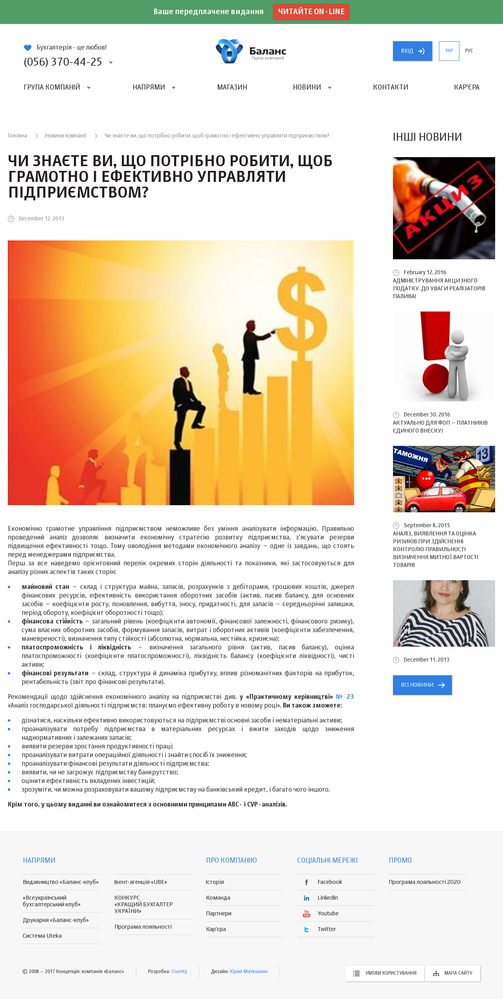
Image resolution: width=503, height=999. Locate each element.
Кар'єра (466, 87)
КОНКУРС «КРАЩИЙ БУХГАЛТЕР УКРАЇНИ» (143, 904)
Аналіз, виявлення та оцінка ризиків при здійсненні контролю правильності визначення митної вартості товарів (435, 549)
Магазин (232, 87)
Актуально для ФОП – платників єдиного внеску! (440, 427)
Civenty (179, 972)
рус (469, 51)
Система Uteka (42, 936)
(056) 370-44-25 (63, 62)
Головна (17, 136)
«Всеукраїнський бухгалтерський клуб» (52, 901)
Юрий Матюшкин (249, 972)
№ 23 (345, 697)
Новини (307, 87)
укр (449, 51)
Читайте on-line (311, 12)
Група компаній (52, 87)
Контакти (390, 87)
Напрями (148, 87)
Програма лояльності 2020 (425, 882)
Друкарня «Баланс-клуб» (56, 920)
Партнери (218, 914)
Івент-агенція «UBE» (140, 882)
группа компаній (251, 51)
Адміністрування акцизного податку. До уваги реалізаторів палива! (439, 288)
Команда (218, 898)
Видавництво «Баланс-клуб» (61, 882)
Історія (215, 882)
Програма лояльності (143, 927)
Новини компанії (65, 136)
